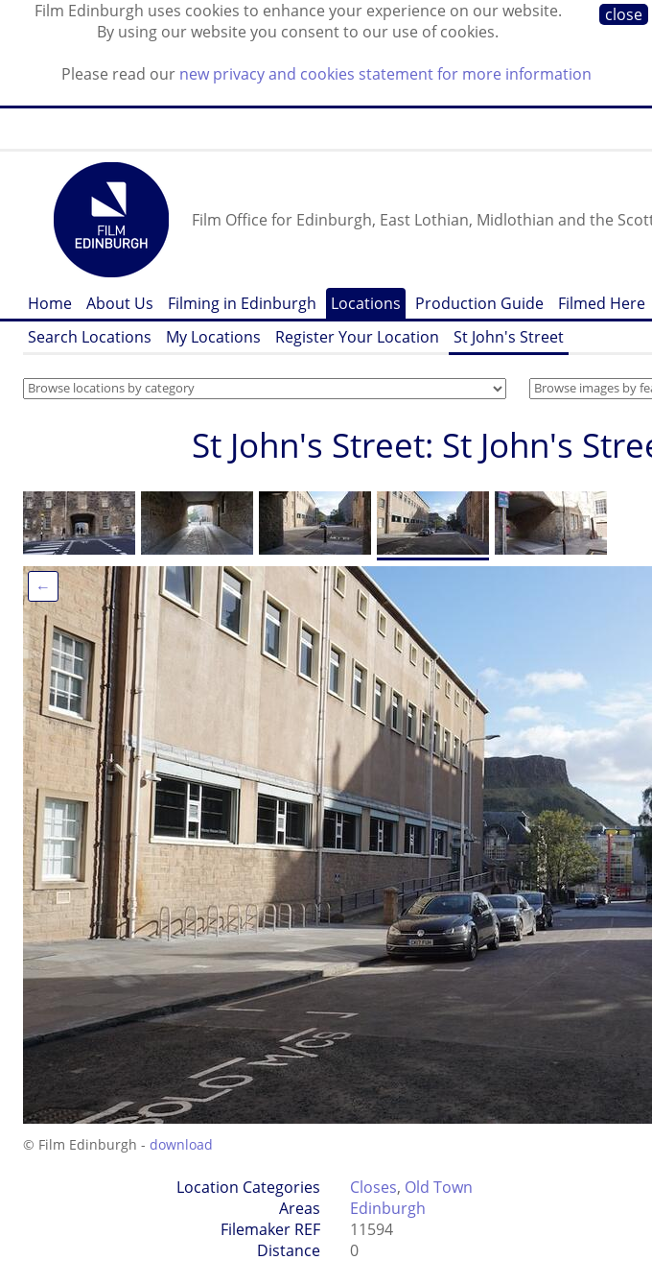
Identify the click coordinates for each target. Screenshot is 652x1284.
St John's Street (509, 336)
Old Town (439, 1187)
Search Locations (89, 336)
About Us (119, 303)
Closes (373, 1187)
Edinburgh (388, 1208)
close (623, 14)
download (181, 1144)
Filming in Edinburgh (242, 303)
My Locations (213, 336)
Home (50, 303)
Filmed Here (601, 303)
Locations (366, 303)
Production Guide (479, 303)
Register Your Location (357, 336)
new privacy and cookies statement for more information (385, 73)
